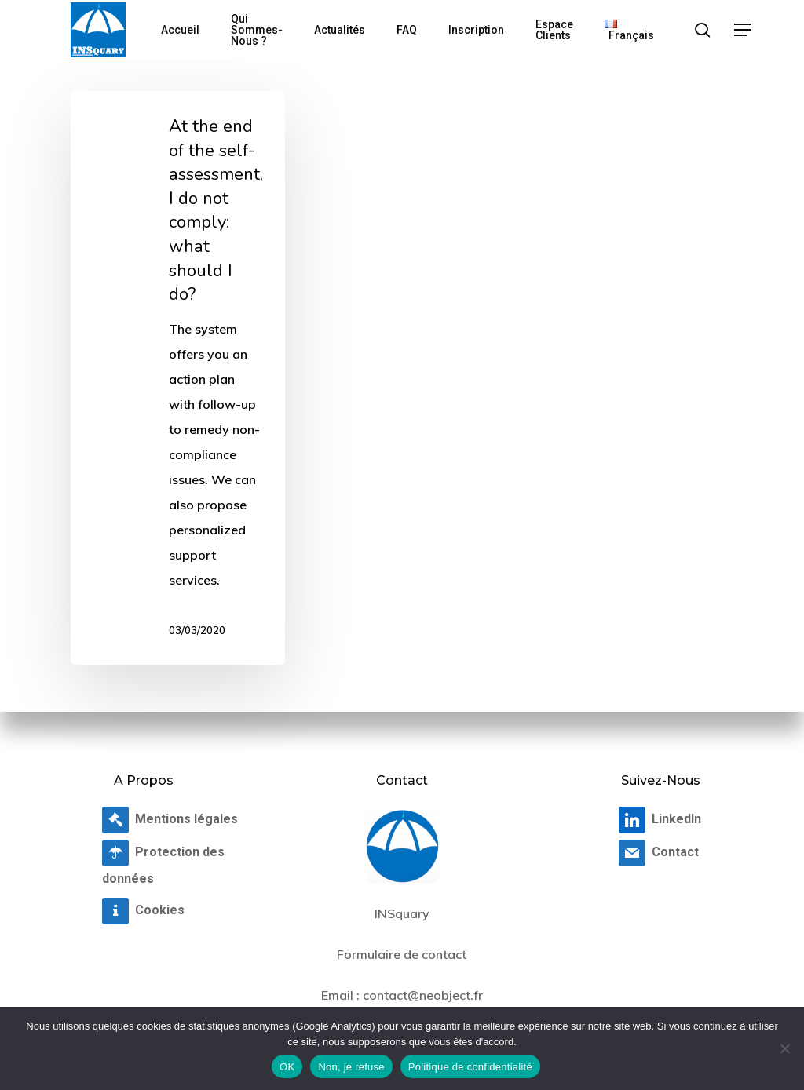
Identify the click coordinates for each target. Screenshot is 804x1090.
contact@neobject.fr (423, 995)
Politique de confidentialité (470, 1067)
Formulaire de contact (401, 954)
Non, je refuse (351, 1067)
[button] (743, 30)
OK (287, 1067)
